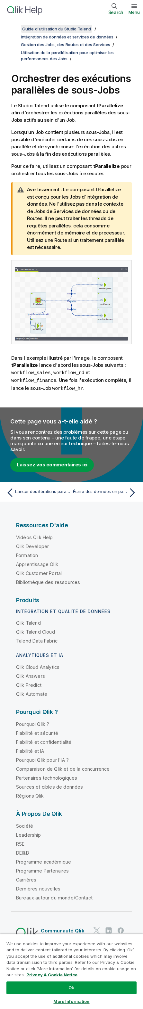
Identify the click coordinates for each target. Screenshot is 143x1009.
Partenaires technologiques (46, 777)
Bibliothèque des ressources (48, 581)
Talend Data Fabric (37, 640)
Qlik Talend (28, 622)
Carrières (26, 879)
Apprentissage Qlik (37, 563)
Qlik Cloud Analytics (37, 666)
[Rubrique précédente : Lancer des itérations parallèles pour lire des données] (37, 492)
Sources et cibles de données (49, 786)
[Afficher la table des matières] (13, 29)
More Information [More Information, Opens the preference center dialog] (71, 1001)
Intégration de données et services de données (67, 36)
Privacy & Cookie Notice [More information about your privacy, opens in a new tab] (51, 974)
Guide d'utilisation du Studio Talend (56, 28)
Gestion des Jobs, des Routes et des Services (65, 44)
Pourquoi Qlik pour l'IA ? (42, 759)
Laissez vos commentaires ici (52, 464)
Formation (27, 554)
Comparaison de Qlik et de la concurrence (63, 768)
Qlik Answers (30, 675)
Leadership (28, 834)
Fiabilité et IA (30, 750)
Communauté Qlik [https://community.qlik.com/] (62, 930)
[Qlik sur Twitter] (97, 929)
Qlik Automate (31, 693)
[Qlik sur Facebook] (121, 929)
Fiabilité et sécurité (37, 732)
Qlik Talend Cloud (35, 631)
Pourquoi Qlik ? (32, 723)
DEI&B (22, 852)
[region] (71, 971)
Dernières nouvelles (38, 887)
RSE (20, 843)
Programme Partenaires (42, 870)
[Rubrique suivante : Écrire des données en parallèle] (105, 492)
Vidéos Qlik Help (34, 536)
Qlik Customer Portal (39, 572)
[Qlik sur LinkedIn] (108, 929)
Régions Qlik (30, 795)
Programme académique (43, 861)
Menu (134, 12)
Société (24, 825)
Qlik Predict (28, 684)
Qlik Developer (32, 545)
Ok (71, 987)
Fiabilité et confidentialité (43, 741)
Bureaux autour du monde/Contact (54, 896)
